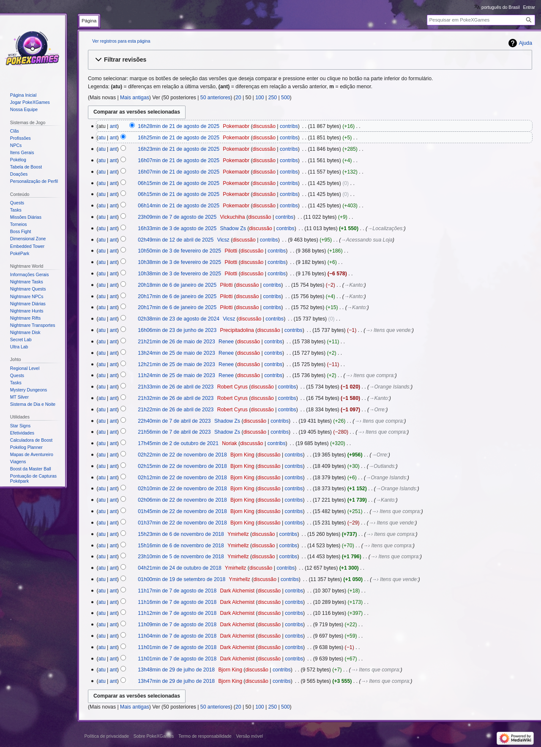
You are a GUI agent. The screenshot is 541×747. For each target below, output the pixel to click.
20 (238, 98)
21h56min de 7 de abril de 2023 (174, 432)
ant (113, 126)
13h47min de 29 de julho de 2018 (176, 681)
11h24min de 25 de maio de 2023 (176, 375)
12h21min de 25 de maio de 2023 (176, 364)
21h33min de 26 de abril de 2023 (175, 387)
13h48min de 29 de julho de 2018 (176, 670)
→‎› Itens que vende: (388, 330)
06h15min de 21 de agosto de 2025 (178, 183)
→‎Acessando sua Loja (367, 240)
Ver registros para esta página (121, 41)
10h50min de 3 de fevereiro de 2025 (179, 251)
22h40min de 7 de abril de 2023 (174, 421)
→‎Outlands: (382, 466)
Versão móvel (249, 736)
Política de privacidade (107, 736)
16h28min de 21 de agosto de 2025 (178, 126)
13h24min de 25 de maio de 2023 (176, 353)
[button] (310, 59)
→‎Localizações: (385, 228)
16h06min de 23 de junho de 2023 (177, 330)
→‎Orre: (377, 410)
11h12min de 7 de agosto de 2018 (177, 613)
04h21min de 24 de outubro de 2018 (179, 568)
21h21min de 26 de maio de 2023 (176, 342)
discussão (263, 126)
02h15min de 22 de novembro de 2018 (182, 466)
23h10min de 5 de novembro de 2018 (181, 557)
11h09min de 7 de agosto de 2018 (177, 624)
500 (285, 98)
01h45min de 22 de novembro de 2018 (182, 511)
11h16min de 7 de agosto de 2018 (177, 602)
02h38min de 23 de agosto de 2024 (178, 319)
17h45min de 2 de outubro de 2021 (178, 443)
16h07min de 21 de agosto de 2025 (178, 160)
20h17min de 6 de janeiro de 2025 (177, 296)
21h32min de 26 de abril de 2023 (175, 398)
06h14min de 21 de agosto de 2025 (178, 206)
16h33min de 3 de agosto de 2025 (177, 228)
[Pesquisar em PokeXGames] (481, 20)
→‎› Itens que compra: (370, 375)
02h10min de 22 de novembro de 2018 (182, 489)
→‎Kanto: (354, 285)
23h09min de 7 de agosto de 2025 (177, 217)
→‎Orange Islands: (390, 387)
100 (259, 98)
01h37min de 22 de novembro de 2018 (182, 523)
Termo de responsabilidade (205, 736)
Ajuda (525, 43)
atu (102, 138)
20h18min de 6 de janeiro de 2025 (177, 285)
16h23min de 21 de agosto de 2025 (178, 149)
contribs (289, 126)
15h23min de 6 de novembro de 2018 (181, 534)
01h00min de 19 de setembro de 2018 (181, 579)
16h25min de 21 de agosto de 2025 (178, 138)
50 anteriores (215, 98)
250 (272, 98)
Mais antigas (134, 98)
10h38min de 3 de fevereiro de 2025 (179, 262)
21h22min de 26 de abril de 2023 (175, 410)
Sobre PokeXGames (154, 736)
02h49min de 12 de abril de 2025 (175, 240)
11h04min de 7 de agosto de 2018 (177, 636)
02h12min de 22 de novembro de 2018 (182, 478)
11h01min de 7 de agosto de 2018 (177, 647)
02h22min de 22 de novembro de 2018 (182, 455)
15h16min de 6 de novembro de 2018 (181, 546)
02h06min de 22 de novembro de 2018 (182, 500)
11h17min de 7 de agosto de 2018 (177, 591)
